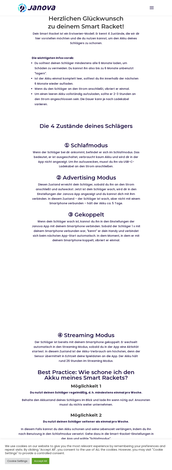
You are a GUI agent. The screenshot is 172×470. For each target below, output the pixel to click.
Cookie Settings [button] (17, 461)
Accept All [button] (40, 461)
